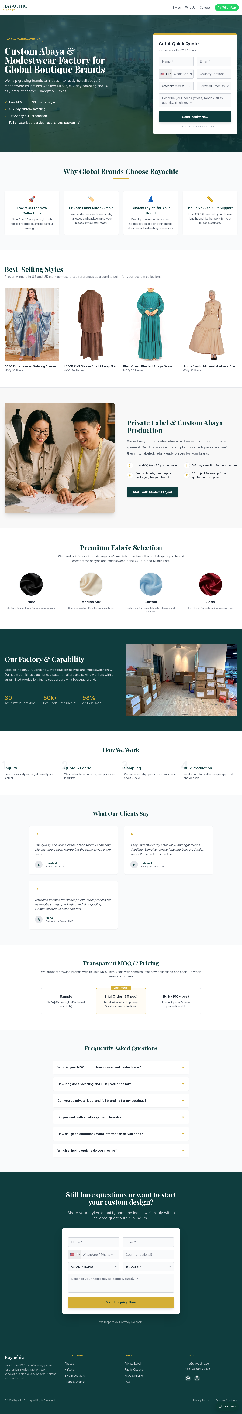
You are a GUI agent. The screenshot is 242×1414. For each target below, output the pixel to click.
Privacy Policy (201, 1400)
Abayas (69, 1363)
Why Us (190, 7)
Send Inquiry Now (195, 117)
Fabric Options (134, 1369)
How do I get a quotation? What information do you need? (121, 1134)
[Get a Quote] (227, 1406)
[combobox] (165, 73)
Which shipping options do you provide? (121, 1150)
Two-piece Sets (75, 1375)
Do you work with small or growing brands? (121, 1117)
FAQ (127, 1381)
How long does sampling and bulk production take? (121, 1084)
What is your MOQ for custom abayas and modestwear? (121, 1067)
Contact (205, 7)
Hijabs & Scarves (75, 1381)
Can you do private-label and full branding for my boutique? (121, 1100)
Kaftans (69, 1369)
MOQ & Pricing (134, 1375)
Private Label (133, 1363)
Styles (177, 7)
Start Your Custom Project (152, 492)
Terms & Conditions (226, 1400)
